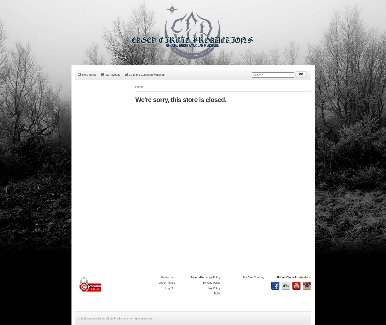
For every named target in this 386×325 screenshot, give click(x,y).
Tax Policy (214, 288)
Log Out (170, 288)
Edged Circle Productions (294, 277)
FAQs (216, 293)
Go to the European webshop (145, 74)
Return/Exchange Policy (205, 277)
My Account (110, 74)
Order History (167, 282)
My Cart (248, 277)
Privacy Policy (211, 282)
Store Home (87, 74)
